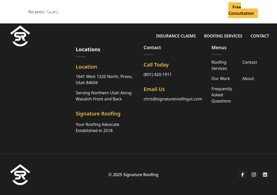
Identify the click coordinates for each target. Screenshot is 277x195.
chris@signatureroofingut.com (173, 99)
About (160, 7)
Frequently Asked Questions (221, 95)
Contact (259, 36)
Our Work (220, 78)
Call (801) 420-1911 (69, 10)
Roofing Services (223, 36)
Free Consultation (241, 10)
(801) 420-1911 (158, 74)
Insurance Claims (176, 36)
